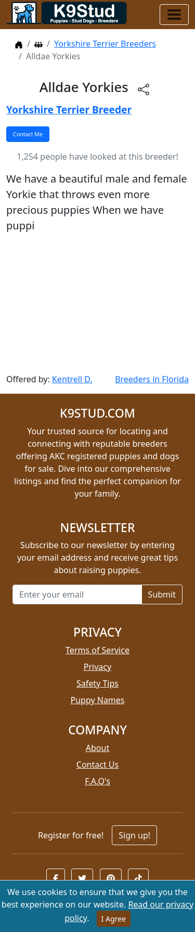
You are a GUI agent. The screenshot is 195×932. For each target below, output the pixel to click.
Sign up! (134, 835)
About (97, 748)
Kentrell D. (72, 379)
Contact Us (97, 764)
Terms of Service (97, 650)
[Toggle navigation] (174, 14)
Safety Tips (97, 683)
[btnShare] (143, 88)
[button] (55, 878)
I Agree (113, 919)
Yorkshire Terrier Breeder (69, 109)
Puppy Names (97, 700)
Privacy (97, 666)
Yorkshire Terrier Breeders (105, 43)
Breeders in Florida (152, 379)
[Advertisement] (97, 303)
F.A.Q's (97, 781)
